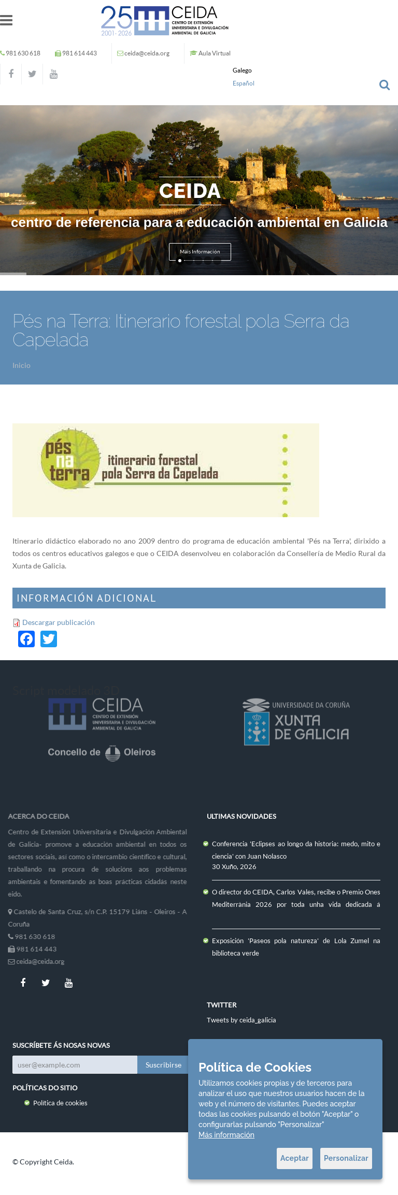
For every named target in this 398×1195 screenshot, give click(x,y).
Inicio (21, 365)
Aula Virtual (214, 53)
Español (243, 83)
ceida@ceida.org (146, 53)
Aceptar (294, 1158)
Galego (242, 70)
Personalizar (346, 1158)
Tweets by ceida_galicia (241, 1020)
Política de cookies (60, 1103)
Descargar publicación (58, 622)
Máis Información (200, 251)
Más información (226, 1135)
